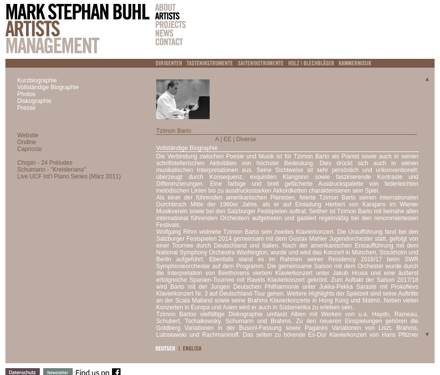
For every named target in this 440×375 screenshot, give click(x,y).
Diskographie (34, 101)
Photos (26, 94)
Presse (26, 107)
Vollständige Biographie (48, 87)
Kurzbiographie (37, 80)
